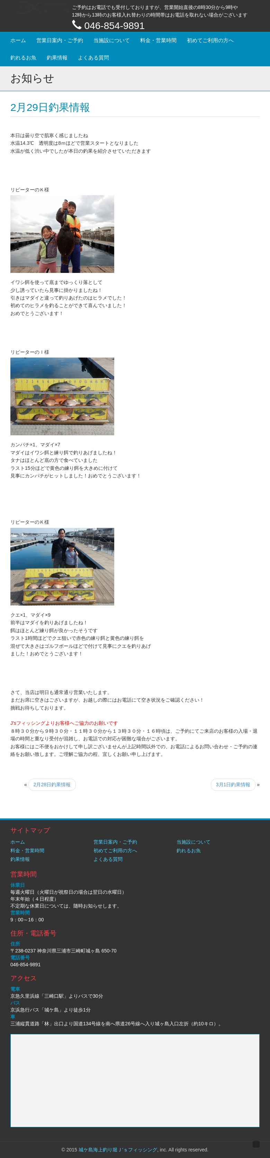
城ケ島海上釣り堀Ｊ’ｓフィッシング (118, 1149)
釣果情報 (57, 57)
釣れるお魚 (23, 57)
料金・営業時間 (158, 40)
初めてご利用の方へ (210, 40)
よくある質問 (93, 57)
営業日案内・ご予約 (59, 40)
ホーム (18, 40)
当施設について (111, 40)
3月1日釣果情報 (233, 784)
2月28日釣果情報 (52, 784)
